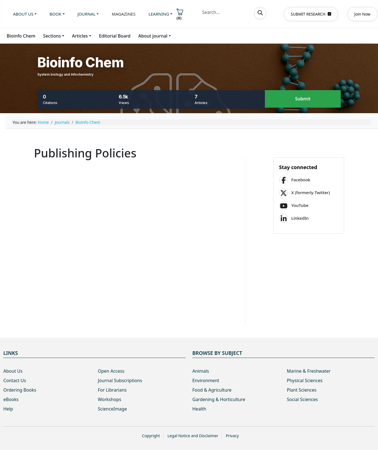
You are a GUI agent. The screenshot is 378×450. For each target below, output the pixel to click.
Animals (200, 371)
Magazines (123, 14)
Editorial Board (115, 36)
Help (8, 409)
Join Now (362, 14)
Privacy (232, 435)
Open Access (111, 371)
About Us (13, 371)
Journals (62, 122)
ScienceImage (112, 409)
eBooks (11, 399)
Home (43, 122)
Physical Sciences (304, 380)
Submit (302, 99)
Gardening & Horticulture (218, 399)
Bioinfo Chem (21, 36)
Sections (52, 36)
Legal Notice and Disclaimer (192, 435)
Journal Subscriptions (120, 380)
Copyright (151, 435)
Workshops (109, 399)
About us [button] (23, 14)
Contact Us (14, 380)
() (179, 15)
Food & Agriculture (212, 390)
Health (199, 409)
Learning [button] (158, 14)
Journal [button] (87, 14)
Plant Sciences (301, 390)
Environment (205, 380)
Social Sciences (302, 399)
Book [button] (55, 14)
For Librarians (112, 390)
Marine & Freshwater (308, 371)
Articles (80, 36)
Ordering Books (19, 390)
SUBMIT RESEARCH (311, 14)
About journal (153, 36)
